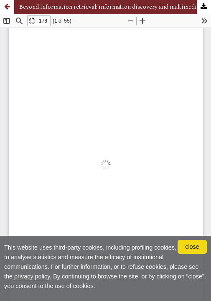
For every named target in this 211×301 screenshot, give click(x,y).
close (192, 246)
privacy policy (32, 276)
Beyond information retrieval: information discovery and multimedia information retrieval (115, 6)
